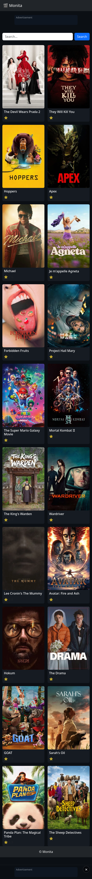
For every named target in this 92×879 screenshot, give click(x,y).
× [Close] (86, 869)
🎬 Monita (12, 5)
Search (82, 36)
